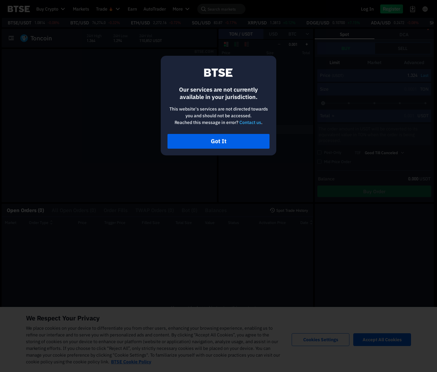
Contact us (250, 122)
